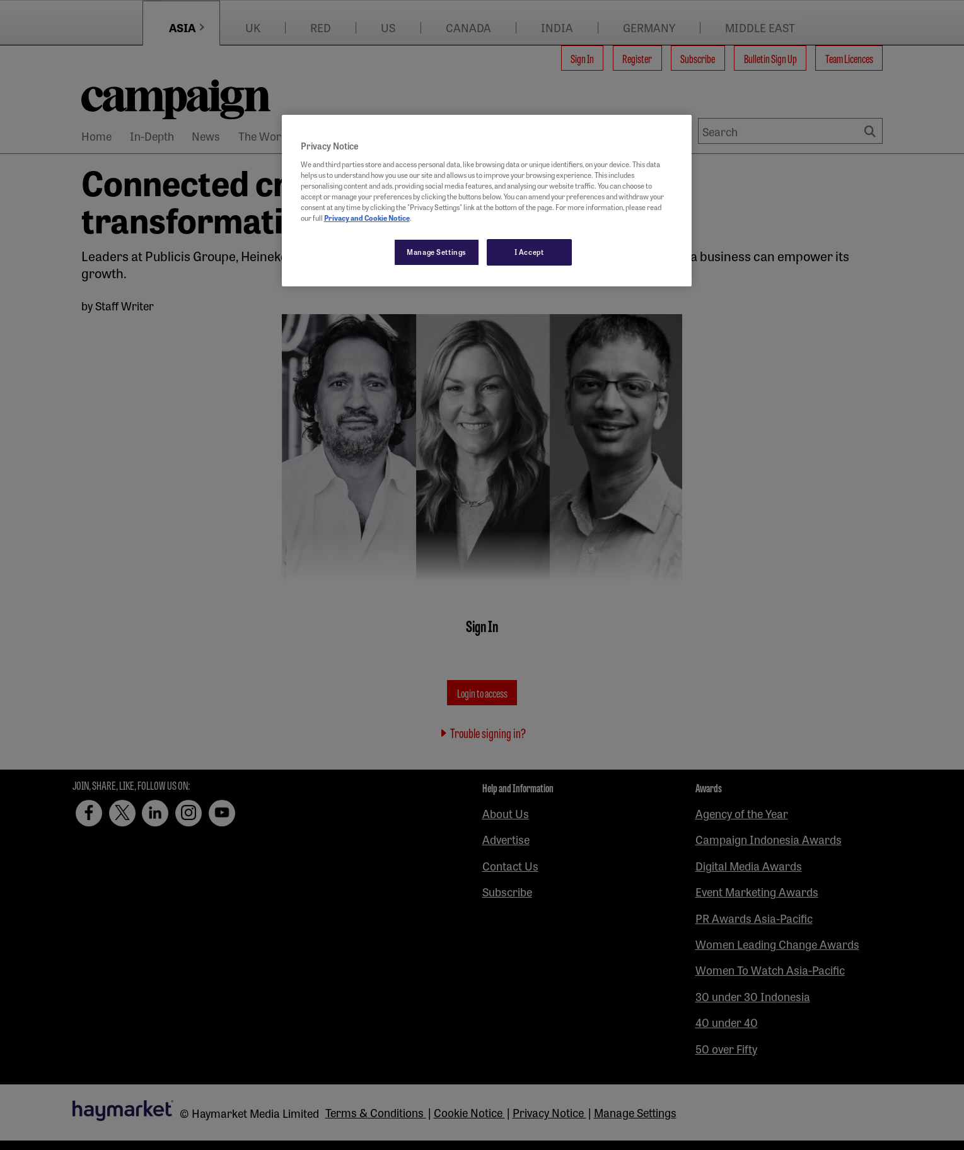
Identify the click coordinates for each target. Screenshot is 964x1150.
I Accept (529, 252)
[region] (487, 200)
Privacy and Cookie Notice (367, 218)
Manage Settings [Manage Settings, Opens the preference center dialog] (437, 252)
